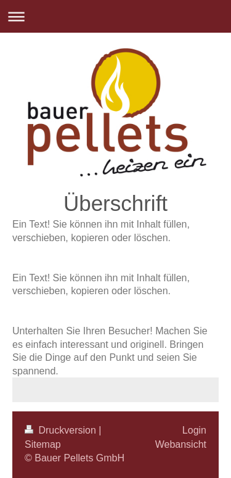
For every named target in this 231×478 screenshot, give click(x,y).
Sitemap (43, 444)
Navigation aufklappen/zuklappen (115, 16)
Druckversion (62, 430)
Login (194, 430)
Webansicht (180, 444)
